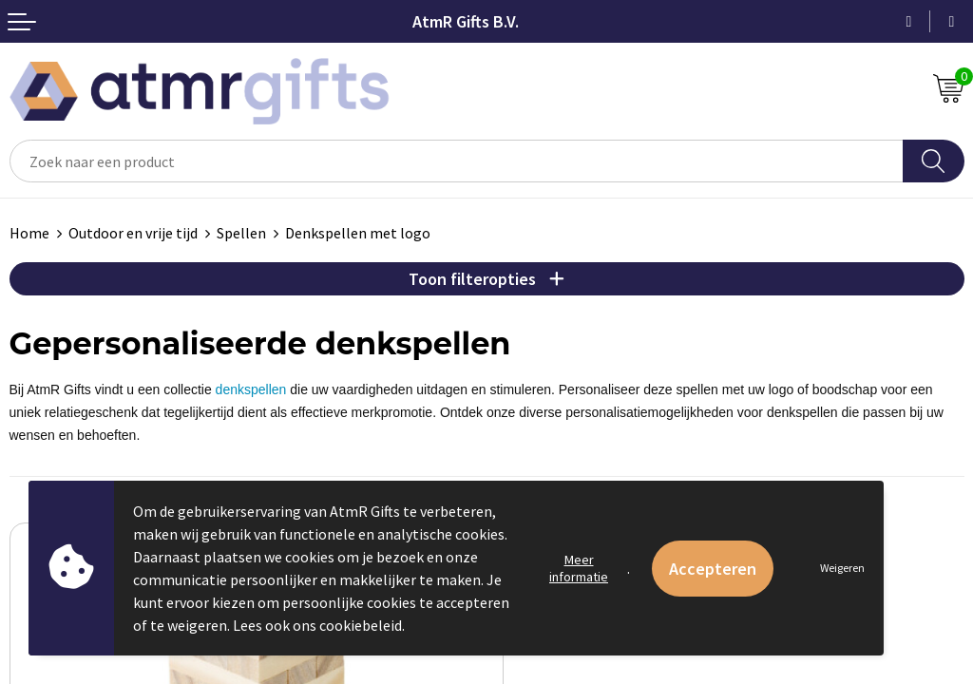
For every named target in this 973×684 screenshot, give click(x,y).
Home (29, 232)
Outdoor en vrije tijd (133, 232)
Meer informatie (578, 568)
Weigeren (842, 567)
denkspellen (251, 389)
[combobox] (457, 161)
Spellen (241, 232)
